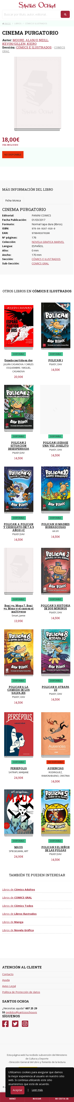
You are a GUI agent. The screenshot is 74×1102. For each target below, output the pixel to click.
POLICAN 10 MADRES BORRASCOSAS (55, 525)
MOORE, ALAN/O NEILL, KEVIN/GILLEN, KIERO (25, 42)
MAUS (18, 847)
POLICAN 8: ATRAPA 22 (55, 688)
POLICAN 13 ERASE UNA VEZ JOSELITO (55, 444)
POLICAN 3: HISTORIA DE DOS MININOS (55, 607)
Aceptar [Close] (17, 1090)
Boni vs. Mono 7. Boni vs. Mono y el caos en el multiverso (18, 608)
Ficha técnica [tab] (13, 200)
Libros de (18, 889)
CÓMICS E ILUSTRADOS (34, 47)
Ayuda (6, 980)
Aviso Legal (9, 986)
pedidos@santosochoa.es (21, 1012)
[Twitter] (15, 1024)
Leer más (37, 1090)
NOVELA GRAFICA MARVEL (48, 242)
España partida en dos (18, 360)
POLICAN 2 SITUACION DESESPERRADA (18, 446)
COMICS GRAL (40, 263)
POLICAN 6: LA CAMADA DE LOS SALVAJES (18, 690)
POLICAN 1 (55, 360)
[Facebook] (5, 1024)
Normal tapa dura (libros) (47, 224)
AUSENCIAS (55, 768)
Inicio (6, 23)
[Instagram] (25, 1024)
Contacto (7, 974)
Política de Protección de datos (21, 992)
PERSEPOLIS (18, 768)
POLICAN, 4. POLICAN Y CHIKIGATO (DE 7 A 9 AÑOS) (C (18, 527)
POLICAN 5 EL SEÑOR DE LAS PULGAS (55, 848)
